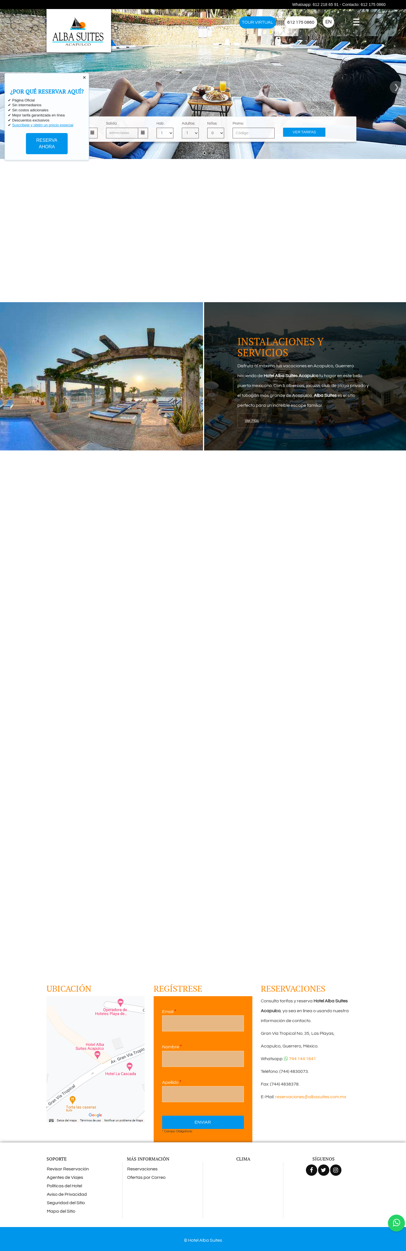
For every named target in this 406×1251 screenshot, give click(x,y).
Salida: (112, 123)
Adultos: (188, 123)
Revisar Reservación (68, 1169)
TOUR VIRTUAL (257, 22)
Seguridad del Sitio (66, 1203)
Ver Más (252, 421)
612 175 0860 (300, 22)
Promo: (238, 123)
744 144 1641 (300, 1059)
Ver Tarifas (304, 132)
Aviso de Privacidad (67, 1194)
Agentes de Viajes (65, 1177)
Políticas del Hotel (64, 1186)
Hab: (160, 123)
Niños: (212, 123)
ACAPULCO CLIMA (243, 1185)
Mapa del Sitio (61, 1211)
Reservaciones (142, 1169)
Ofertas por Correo (146, 1177)
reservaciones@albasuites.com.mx (310, 1097)
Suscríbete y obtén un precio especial (42, 125)
